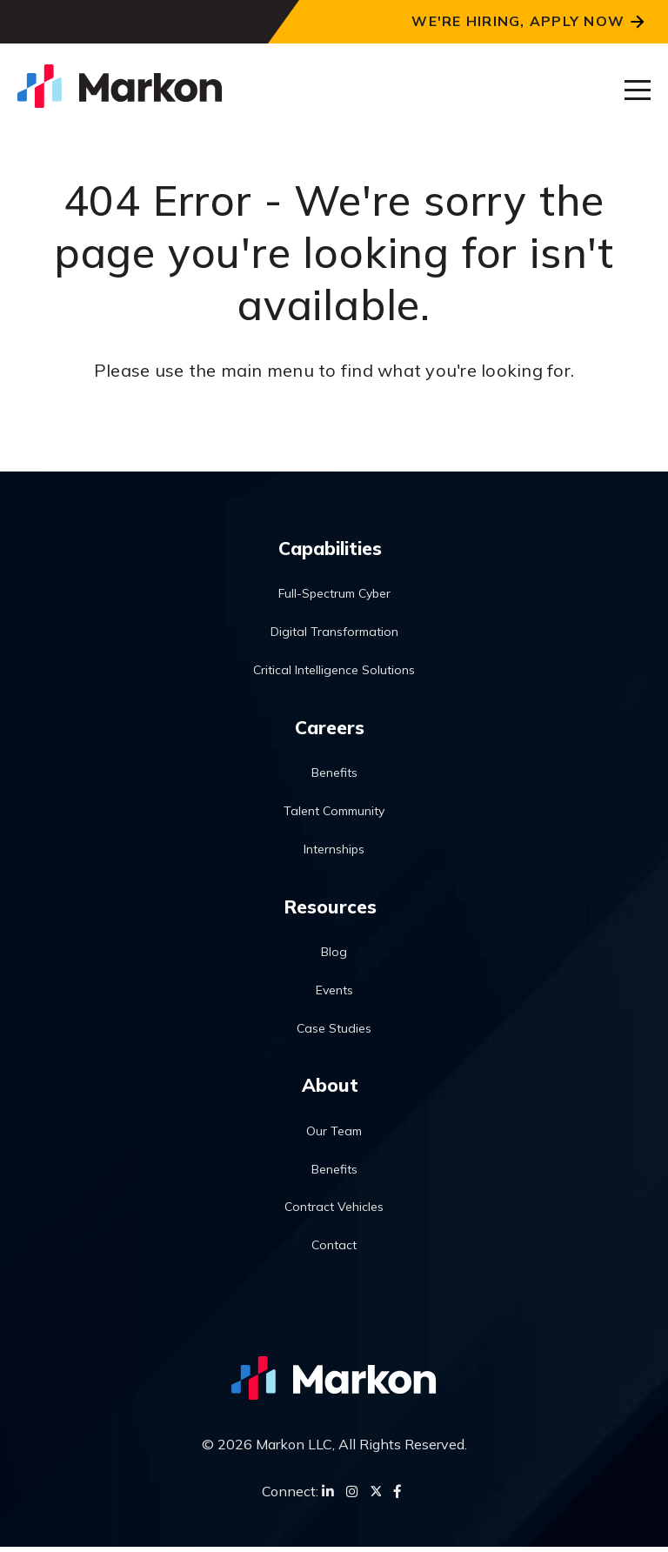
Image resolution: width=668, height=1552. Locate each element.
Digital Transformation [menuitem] (334, 632)
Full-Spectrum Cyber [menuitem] (334, 595)
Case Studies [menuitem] (334, 1031)
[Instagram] (352, 1496)
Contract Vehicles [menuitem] (334, 1212)
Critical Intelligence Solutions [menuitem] (334, 671)
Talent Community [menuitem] (334, 813)
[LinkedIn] (328, 1496)
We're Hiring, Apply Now (518, 21)
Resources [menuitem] (330, 908)
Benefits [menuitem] (334, 775)
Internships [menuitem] (334, 851)
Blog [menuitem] (334, 955)
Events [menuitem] (334, 993)
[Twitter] (376, 1496)
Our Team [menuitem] (334, 1135)
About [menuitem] (329, 1088)
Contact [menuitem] (334, 1249)
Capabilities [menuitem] (330, 548)
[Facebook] (397, 1496)
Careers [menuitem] (329, 728)
